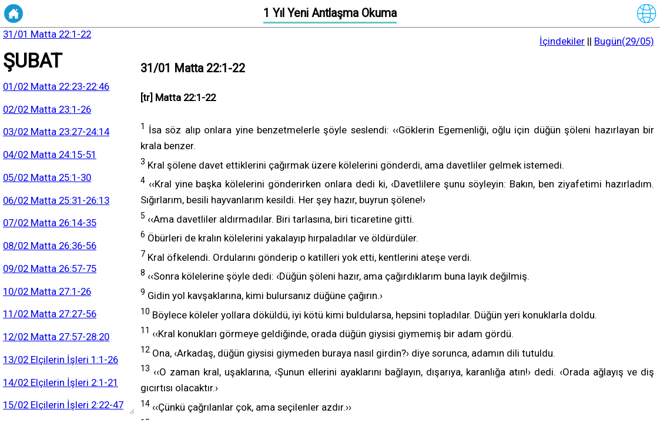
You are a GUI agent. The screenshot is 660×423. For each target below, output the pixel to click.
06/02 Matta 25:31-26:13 (56, 200)
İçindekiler (562, 41)
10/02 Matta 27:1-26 (47, 291)
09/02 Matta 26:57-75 (49, 268)
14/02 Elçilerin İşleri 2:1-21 (60, 382)
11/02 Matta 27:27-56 (49, 314)
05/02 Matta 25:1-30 (47, 177)
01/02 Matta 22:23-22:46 (56, 86)
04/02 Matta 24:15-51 (49, 154)
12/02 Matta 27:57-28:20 (56, 337)
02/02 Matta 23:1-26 (47, 109)
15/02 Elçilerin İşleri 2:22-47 (63, 405)
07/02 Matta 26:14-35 (49, 223)
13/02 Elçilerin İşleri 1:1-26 (60, 359)
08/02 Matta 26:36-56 (49, 245)
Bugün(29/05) (624, 41)
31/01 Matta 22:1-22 (47, 34)
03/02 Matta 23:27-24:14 (56, 131)
